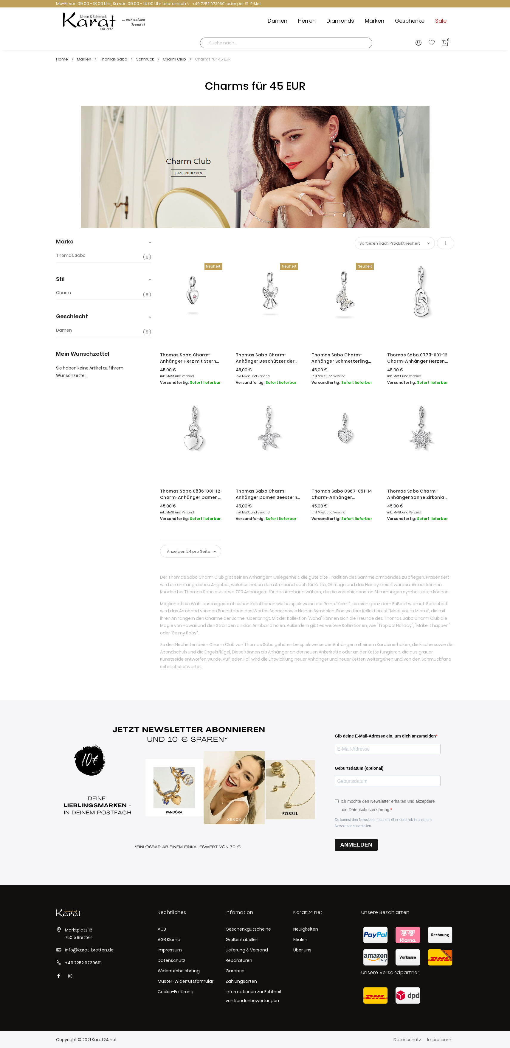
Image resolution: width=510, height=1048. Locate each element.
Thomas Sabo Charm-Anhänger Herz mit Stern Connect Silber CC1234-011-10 (191, 358)
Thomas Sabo (114, 59)
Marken (84, 59)
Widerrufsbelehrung (179, 971)
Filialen (300, 940)
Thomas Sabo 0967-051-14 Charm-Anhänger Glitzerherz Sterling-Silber (341, 494)
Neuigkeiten (305, 929)
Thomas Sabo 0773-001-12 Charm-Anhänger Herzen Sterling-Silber (417, 358)
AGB (162, 929)
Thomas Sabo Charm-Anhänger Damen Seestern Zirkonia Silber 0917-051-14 (266, 494)
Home (62, 59)
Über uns (302, 950)
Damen (64, 330)
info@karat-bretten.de (89, 950)
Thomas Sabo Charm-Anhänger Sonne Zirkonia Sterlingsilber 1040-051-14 (416, 494)
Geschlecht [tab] (72, 316)
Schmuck (145, 59)
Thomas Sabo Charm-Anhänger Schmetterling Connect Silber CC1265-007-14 (343, 358)
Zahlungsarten (241, 981)
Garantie (235, 971)
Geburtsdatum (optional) (359, 768)
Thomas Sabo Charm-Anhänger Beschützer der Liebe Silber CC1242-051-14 (266, 358)
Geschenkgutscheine (248, 929)
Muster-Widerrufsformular (185, 981)
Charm (63, 293)
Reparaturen (239, 960)
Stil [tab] (60, 279)
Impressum (170, 950)
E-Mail (253, 3)
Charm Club (175, 59)
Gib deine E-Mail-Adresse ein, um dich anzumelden (385, 736)
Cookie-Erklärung (175, 992)
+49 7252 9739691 (206, 3)
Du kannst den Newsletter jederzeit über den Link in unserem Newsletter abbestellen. (383, 823)
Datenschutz (171, 960)
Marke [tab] (65, 241)
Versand (188, 376)
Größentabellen (242, 940)
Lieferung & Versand (247, 950)
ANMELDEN (356, 844)
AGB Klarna (169, 940)
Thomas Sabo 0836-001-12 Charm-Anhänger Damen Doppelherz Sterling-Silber (190, 494)
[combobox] (286, 43)
